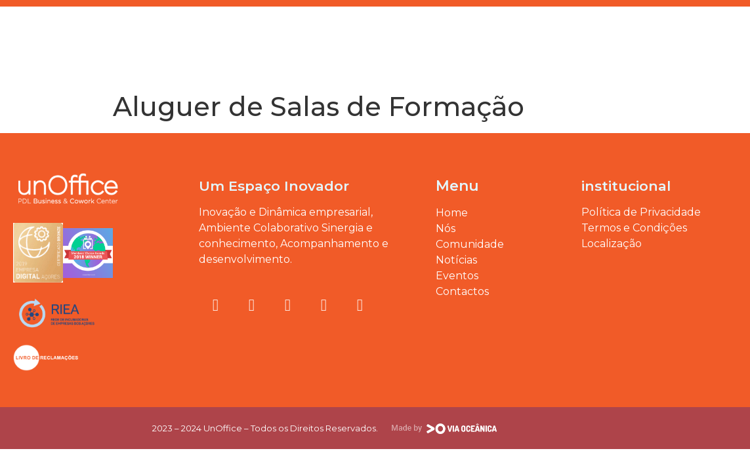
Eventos (126, 34)
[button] (733, 21)
